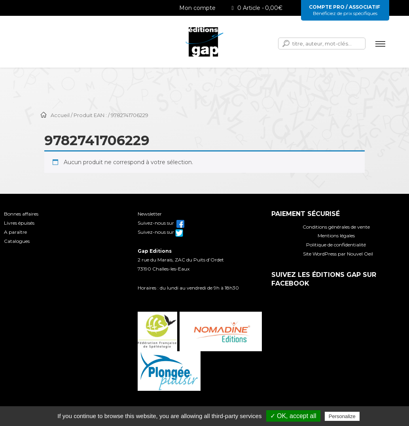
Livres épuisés (19, 223)
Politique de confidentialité (336, 245)
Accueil (60, 115)
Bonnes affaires (21, 214)
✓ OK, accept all (293, 416)
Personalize (342, 416)
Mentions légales (336, 236)
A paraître (15, 232)
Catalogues (17, 241)
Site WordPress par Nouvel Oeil (338, 254)
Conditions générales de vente (336, 227)
